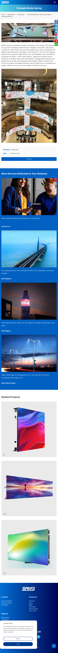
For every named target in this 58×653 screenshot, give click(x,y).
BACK (29, 159)
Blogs (30, 605)
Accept (18, 644)
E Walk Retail (10, 150)
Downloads (32, 607)
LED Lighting (5, 617)
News (30, 603)
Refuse (18, 638)
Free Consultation (6, 601)
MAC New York (11, 153)
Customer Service (6, 603)
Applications (11, 14)
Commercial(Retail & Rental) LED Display (39, 14)
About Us (32, 601)
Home (3, 14)
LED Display (21, 14)
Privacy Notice (33, 609)
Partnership (4, 605)
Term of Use (32, 610)
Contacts (4, 597)
